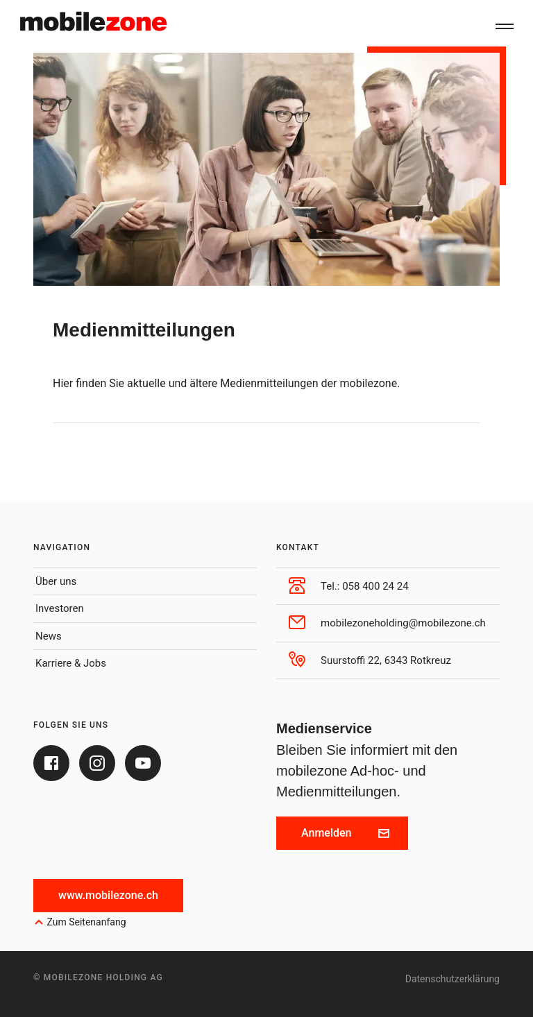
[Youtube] (143, 763)
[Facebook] (51, 763)
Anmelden (345, 832)
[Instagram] (97, 763)
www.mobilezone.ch (108, 895)
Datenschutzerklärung (452, 978)
